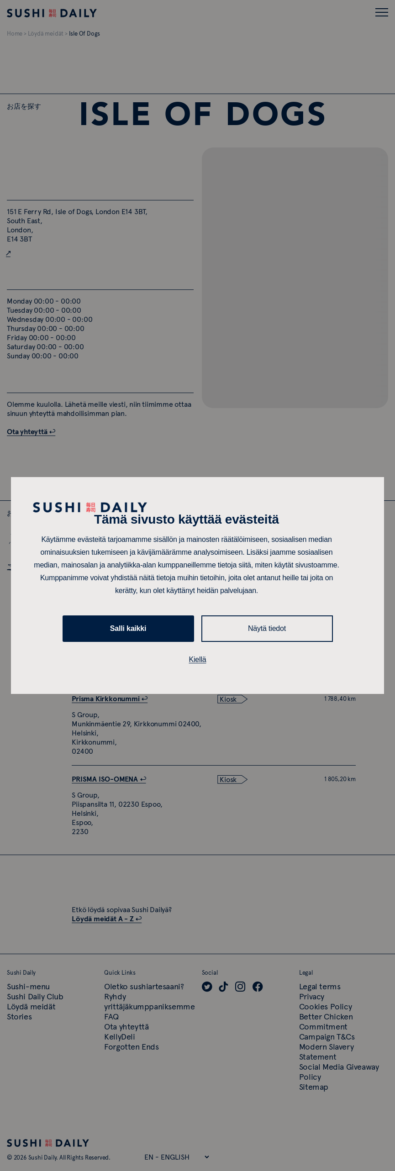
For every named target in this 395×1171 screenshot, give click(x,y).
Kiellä (197, 659)
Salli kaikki (128, 628)
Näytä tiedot (267, 628)
